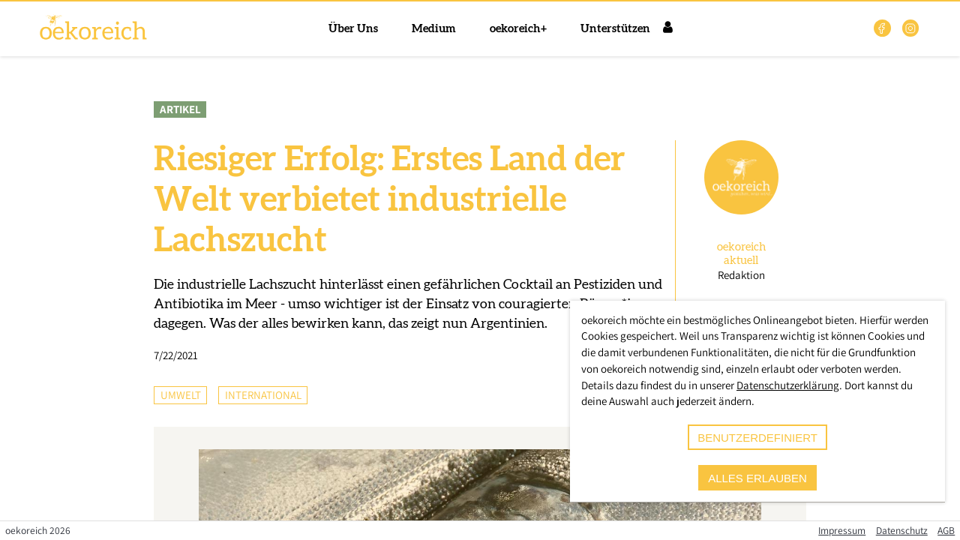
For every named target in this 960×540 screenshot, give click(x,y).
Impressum (842, 530)
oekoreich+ (518, 28)
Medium (434, 28)
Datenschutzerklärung (787, 385)
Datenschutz (902, 530)
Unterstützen (615, 28)
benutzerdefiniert (758, 437)
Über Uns (353, 28)
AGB (946, 530)
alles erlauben (757, 478)
